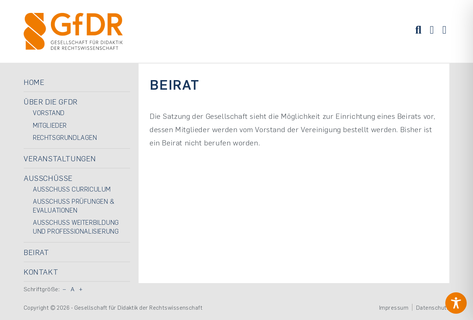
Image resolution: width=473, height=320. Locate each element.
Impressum (393, 307)
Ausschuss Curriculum (72, 189)
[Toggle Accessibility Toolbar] (456, 303)
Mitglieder (50, 125)
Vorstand (49, 112)
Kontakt (41, 271)
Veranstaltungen (60, 158)
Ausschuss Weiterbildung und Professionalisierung (76, 226)
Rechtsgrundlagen (65, 137)
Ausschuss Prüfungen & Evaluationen (74, 205)
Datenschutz (432, 307)
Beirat (36, 252)
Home (34, 82)
